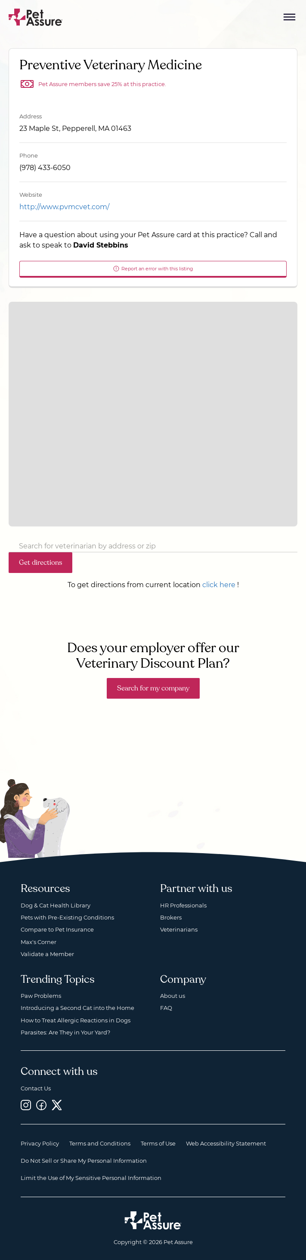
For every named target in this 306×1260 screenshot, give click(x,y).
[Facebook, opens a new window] (41, 1104)
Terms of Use (158, 1143)
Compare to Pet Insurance (57, 929)
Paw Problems (41, 995)
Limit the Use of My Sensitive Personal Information (91, 1177)
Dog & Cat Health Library (55, 905)
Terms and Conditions (99, 1143)
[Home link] (153, 1220)
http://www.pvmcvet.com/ (64, 207)
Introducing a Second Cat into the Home (77, 1007)
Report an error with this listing (153, 268)
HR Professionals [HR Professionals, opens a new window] (183, 905)
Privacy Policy (40, 1143)
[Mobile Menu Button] (289, 17)
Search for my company (153, 688)
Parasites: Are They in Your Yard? (65, 1032)
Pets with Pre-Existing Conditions (67, 917)
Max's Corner (38, 941)
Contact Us (36, 1088)
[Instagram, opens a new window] (26, 1104)
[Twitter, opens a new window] (57, 1104)
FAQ (166, 1007)
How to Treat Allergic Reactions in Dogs (75, 1020)
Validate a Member (47, 953)
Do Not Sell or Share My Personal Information (84, 1160)
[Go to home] (36, 16)
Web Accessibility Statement (226, 1143)
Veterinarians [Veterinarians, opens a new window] (179, 929)
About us (172, 995)
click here (218, 585)
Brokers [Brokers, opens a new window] (171, 917)
